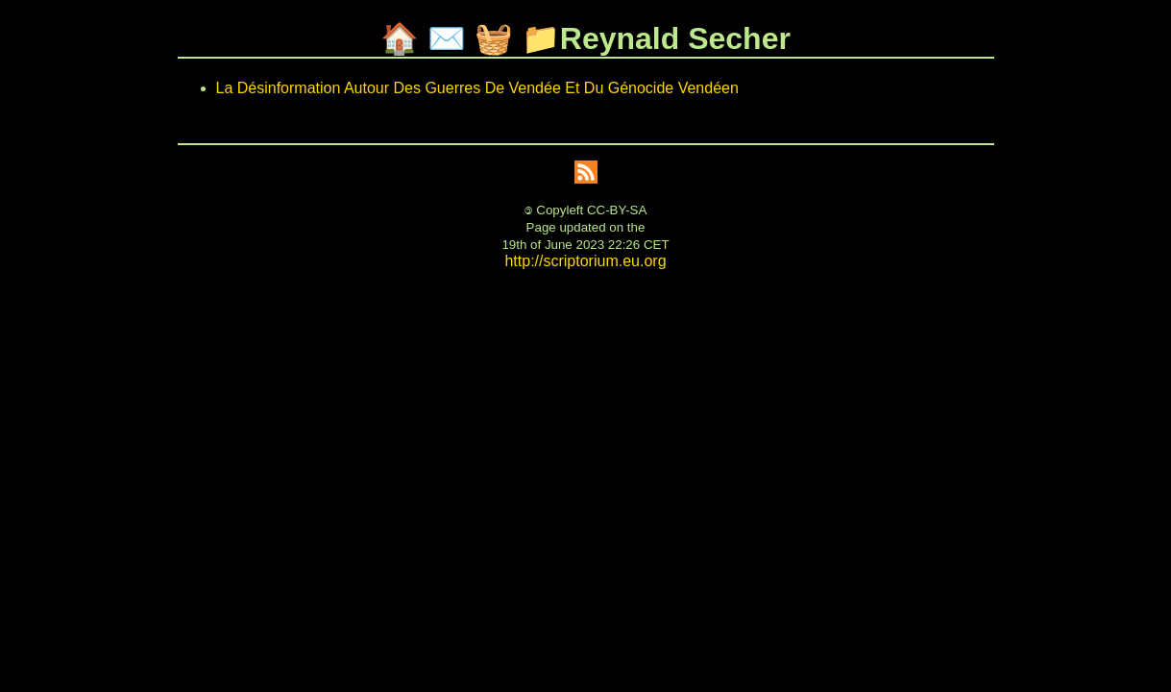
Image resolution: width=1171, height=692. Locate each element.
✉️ (446, 38)
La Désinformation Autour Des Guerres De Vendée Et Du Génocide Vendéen (477, 88)
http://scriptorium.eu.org (585, 261)
